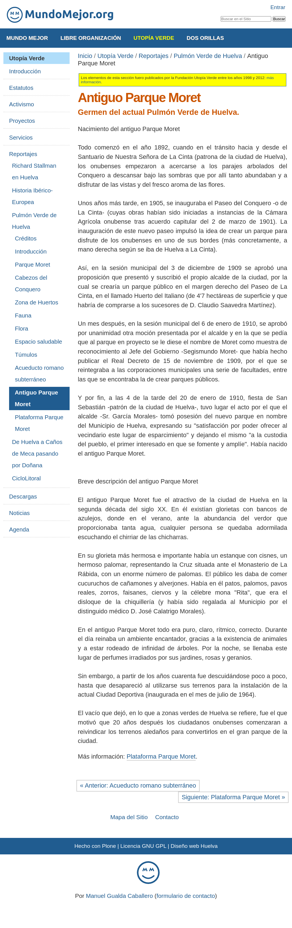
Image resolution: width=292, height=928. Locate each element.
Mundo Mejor (27, 38)
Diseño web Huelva (194, 846)
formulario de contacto (186, 895)
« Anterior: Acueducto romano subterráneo (138, 785)
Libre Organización (91, 38)
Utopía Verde (154, 38)
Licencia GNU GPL (143, 846)
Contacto (167, 817)
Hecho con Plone (95, 846)
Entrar (277, 7)
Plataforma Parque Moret (161, 756)
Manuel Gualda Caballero (119, 895)
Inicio (85, 55)
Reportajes (153, 55)
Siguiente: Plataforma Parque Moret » (233, 797)
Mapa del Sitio (129, 817)
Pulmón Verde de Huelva (208, 55)
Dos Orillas (205, 38)
